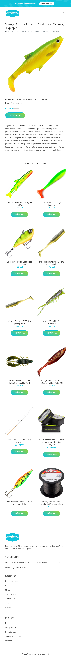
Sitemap (8, 641)
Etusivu (8, 32)
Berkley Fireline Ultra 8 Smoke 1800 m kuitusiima (51, 502)
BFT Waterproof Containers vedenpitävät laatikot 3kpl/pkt (51, 442)
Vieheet (19, 99)
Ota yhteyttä (10, 627)
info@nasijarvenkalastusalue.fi (17, 567)
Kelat (7, 585)
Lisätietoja (15, 115)
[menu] (64, 13)
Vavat (7, 603)
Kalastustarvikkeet (13, 581)
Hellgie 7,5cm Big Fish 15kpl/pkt (51, 322)
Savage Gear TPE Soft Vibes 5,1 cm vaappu (19, 263)
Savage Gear (42, 99)
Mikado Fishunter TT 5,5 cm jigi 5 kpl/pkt (51, 263)
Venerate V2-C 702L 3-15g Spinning (19, 441)
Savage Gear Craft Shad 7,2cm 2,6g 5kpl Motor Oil (51, 381)
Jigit (35, 99)
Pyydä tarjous (46, 4)
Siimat (7, 590)
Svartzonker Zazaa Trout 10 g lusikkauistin (19, 502)
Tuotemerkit (27, 99)
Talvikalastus (10, 594)
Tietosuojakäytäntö (13, 636)
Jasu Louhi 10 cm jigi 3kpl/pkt (51, 203)
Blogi (7, 623)
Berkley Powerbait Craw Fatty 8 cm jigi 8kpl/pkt (19, 381)
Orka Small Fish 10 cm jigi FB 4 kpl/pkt (19, 203)
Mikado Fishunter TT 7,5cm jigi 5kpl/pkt (19, 322)
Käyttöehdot (10, 632)
